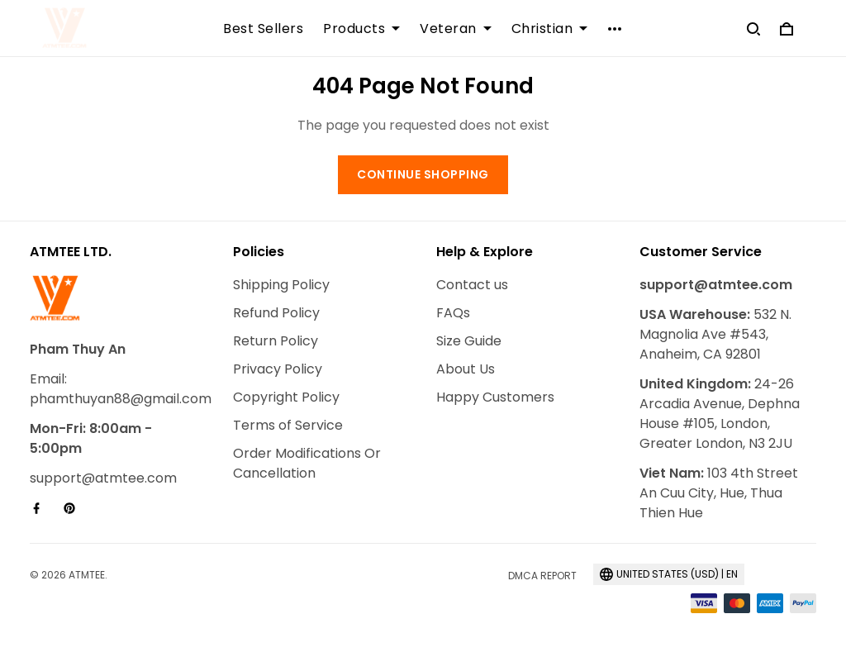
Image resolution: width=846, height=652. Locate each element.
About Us (465, 368)
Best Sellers (263, 29)
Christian (549, 29)
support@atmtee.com (103, 478)
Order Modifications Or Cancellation (307, 463)
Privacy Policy (277, 368)
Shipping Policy (281, 284)
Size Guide (468, 340)
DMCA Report (542, 576)
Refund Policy (276, 312)
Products (361, 29)
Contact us (472, 284)
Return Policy (275, 340)
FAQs (453, 312)
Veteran (456, 29)
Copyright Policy (286, 397)
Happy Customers (495, 397)
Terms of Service (288, 425)
